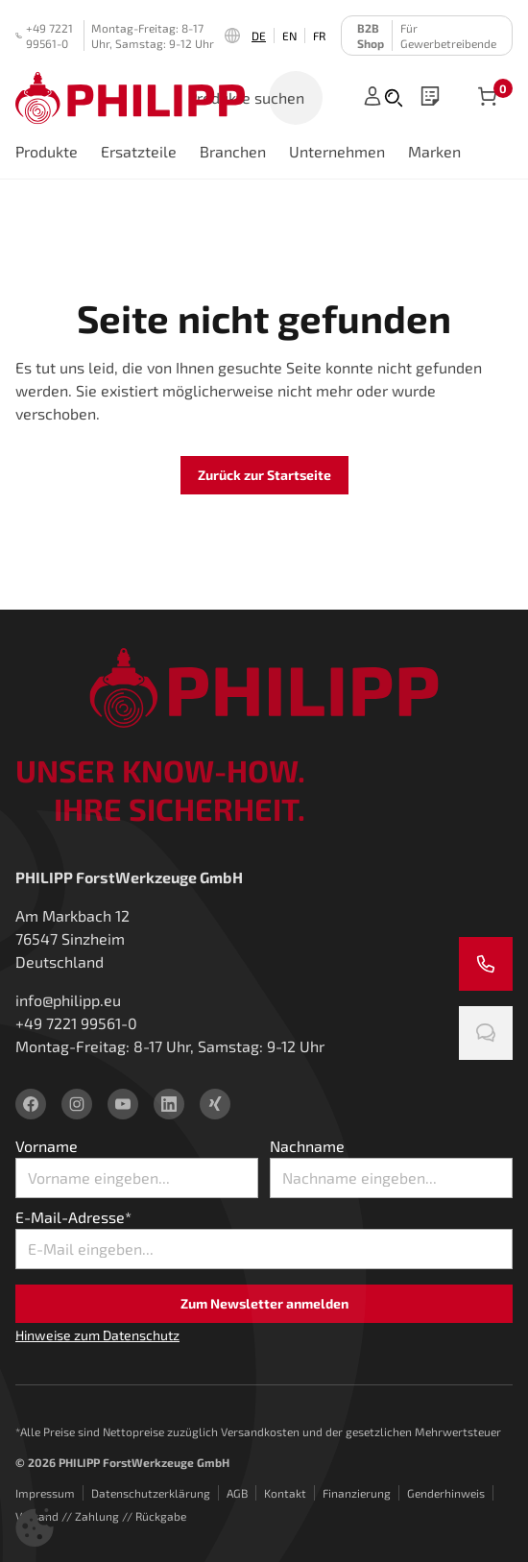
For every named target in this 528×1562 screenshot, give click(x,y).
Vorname (46, 1146)
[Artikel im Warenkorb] (488, 98)
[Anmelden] (372, 98)
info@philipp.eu (68, 1000)
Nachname (307, 1146)
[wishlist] (430, 98)
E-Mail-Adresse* (73, 1217)
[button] (34, 1527)
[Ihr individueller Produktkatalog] (430, 98)
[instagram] (76, 1104)
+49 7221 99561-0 (44, 35)
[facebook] (30, 1104)
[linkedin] (169, 1104)
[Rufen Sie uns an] (486, 964)
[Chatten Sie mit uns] (486, 1033)
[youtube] (123, 1104)
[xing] (215, 1104)
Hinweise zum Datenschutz (97, 1335)
